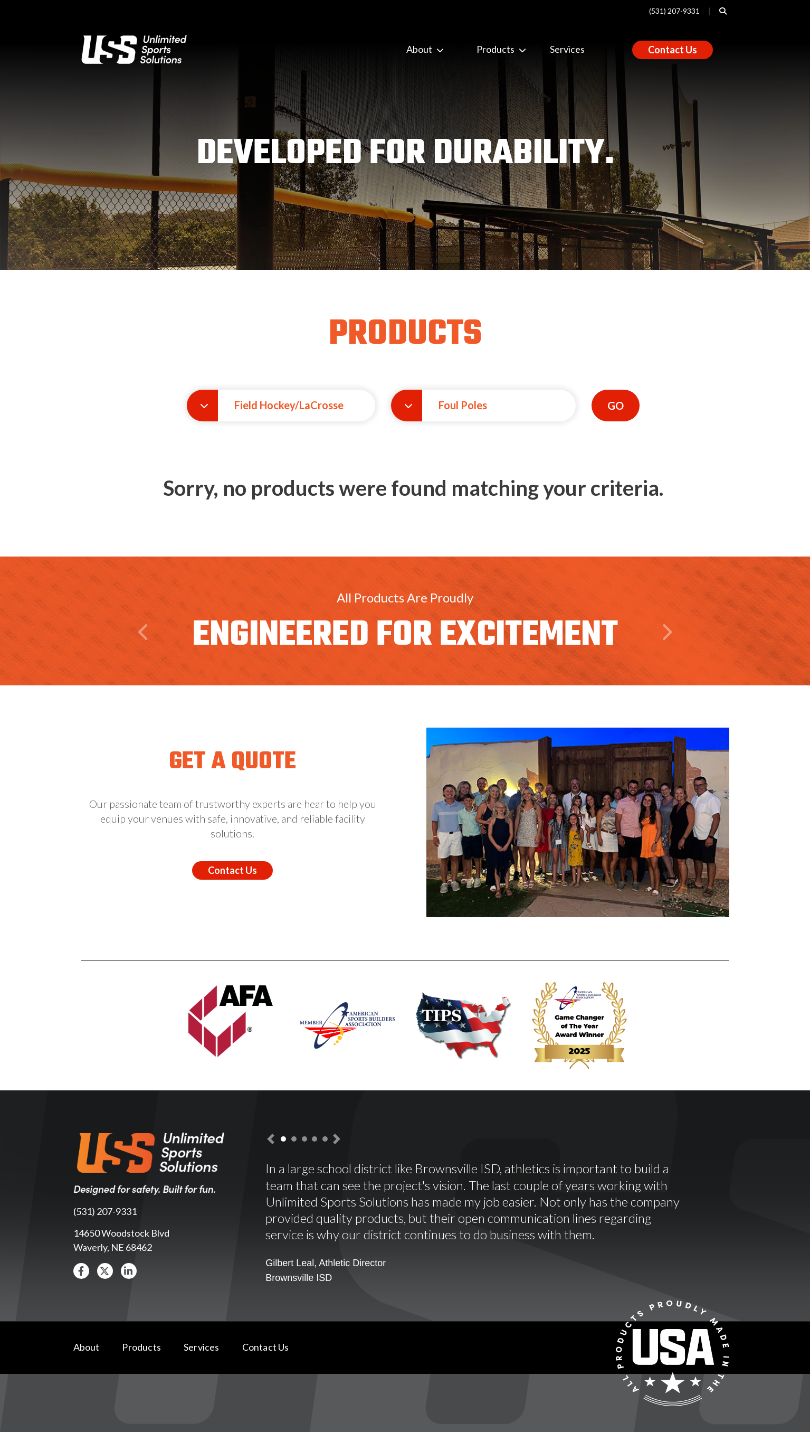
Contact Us (672, 49)
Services (567, 49)
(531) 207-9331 (674, 10)
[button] (281, 405)
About (414, 49)
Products (485, 49)
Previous (145, 652)
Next (666, 652)
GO (615, 405)
